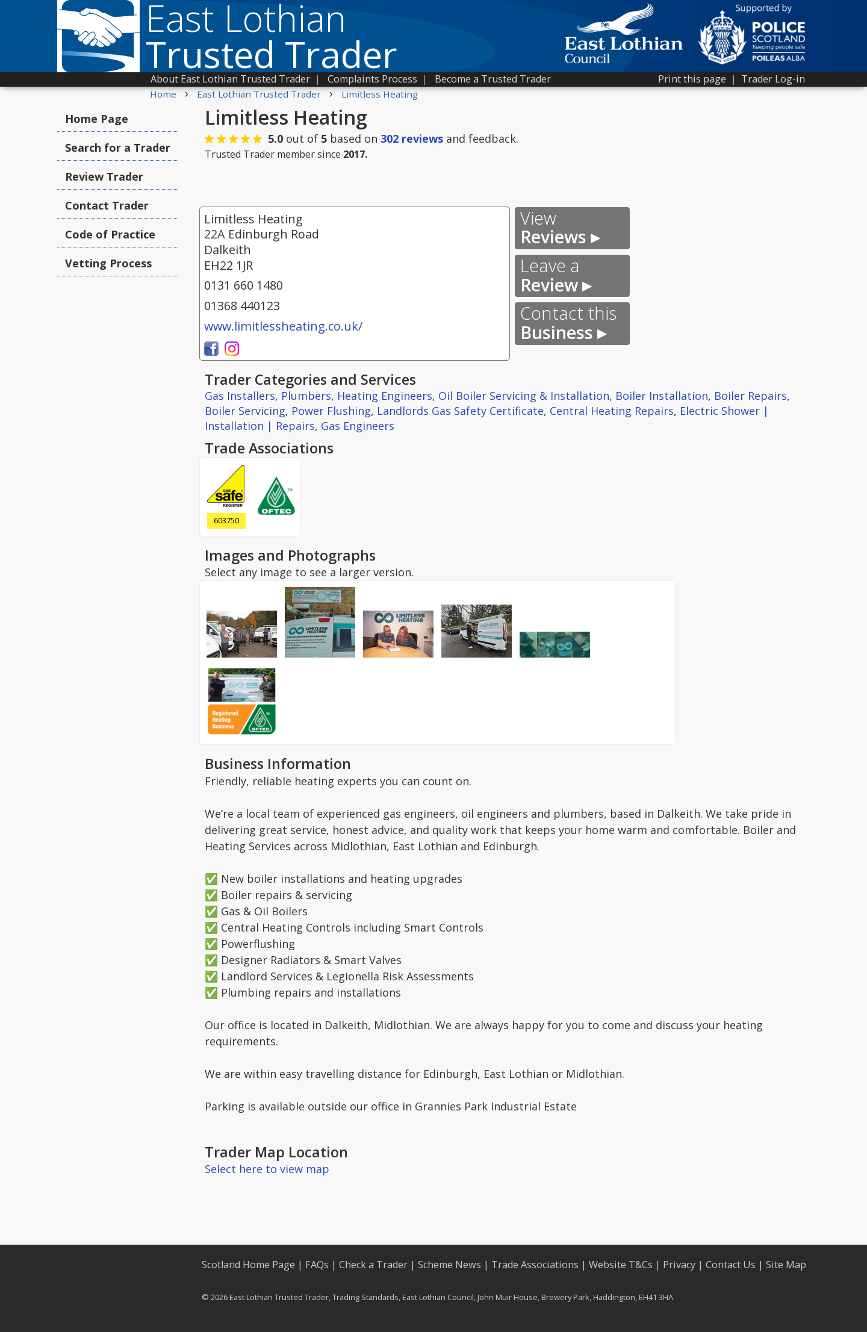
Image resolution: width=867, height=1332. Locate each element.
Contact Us (731, 1264)
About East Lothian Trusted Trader (230, 79)
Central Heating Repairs (612, 410)
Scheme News (449, 1264)
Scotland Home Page (248, 1264)
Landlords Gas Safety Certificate (460, 410)
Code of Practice (110, 234)
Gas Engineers (357, 426)
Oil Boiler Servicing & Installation (523, 395)
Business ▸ (568, 323)
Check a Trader (373, 1264)
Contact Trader (107, 205)
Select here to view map (267, 1169)
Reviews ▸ (560, 228)
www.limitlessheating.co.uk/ (283, 326)
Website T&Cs (621, 1264)
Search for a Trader (117, 147)
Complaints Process (372, 79)
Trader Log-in (773, 79)
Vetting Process (108, 263)
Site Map (786, 1264)
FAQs (317, 1264)
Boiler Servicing (245, 410)
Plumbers (306, 395)
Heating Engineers (384, 395)
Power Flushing (331, 410)
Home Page (96, 118)
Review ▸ (555, 275)
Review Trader (104, 176)
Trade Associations (535, 1264)
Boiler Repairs (750, 395)
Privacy (679, 1264)
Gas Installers (240, 395)
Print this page (692, 79)
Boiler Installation (661, 395)
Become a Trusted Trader (493, 79)
